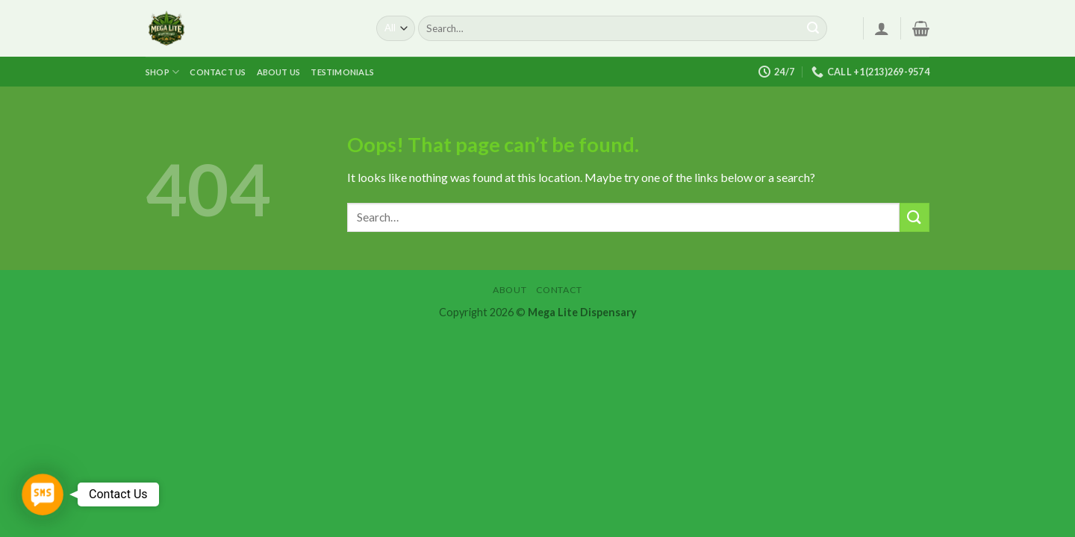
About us (279, 72)
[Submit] (813, 28)
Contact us (218, 72)
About (509, 289)
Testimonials (342, 72)
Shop (162, 72)
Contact (559, 289)
